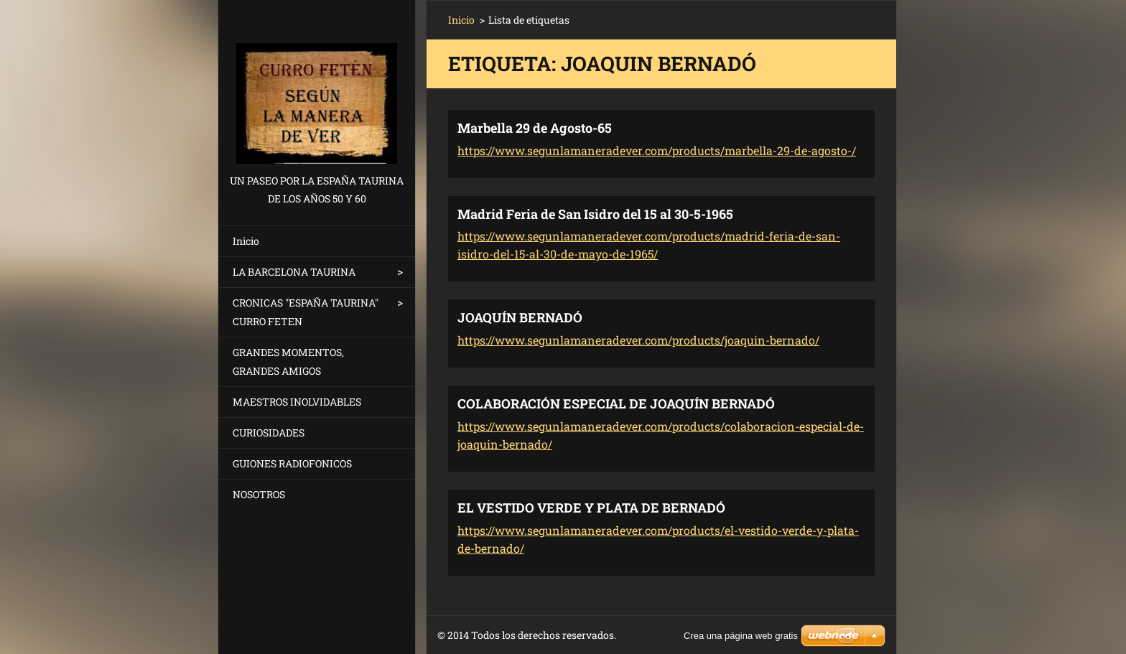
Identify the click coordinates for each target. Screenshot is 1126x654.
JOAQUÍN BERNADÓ (519, 317)
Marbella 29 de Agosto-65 (534, 127)
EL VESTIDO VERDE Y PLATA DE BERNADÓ (591, 507)
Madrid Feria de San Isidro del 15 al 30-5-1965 (595, 214)
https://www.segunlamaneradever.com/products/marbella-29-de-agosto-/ (656, 150)
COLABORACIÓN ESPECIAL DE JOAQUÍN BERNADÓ (616, 403)
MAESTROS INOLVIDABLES (297, 401)
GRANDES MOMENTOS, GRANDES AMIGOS (288, 361)
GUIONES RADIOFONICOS (292, 463)
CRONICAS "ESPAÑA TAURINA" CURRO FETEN (305, 312)
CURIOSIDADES (268, 432)
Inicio (246, 241)
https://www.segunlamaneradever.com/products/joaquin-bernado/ (638, 339)
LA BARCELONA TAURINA (294, 272)
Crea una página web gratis (741, 635)
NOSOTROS (259, 494)
